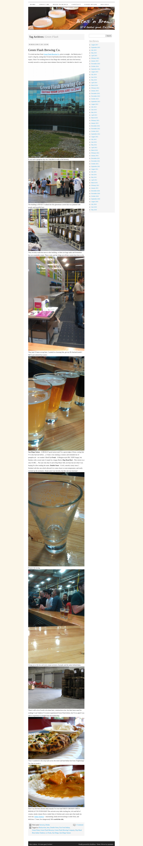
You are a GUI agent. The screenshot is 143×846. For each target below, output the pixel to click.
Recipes (105, 4)
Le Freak (48, 833)
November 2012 (95, 128)
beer (48, 827)
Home (33, 4)
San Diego (55, 833)
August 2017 (94, 45)
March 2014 (94, 85)
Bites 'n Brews (33, 844)
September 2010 (95, 199)
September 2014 (95, 69)
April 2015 (94, 55)
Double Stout (54, 827)
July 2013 (93, 107)
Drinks (48, 825)
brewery (42, 825)
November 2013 (95, 96)
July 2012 (93, 139)
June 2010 (94, 207)
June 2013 (94, 109)
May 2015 (94, 53)
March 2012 (94, 150)
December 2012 (95, 126)
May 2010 (94, 210)
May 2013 (94, 112)
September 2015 (95, 47)
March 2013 (94, 118)
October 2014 (95, 66)
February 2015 (95, 58)
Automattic (110, 844)
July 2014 (93, 74)
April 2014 (94, 82)
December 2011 (95, 158)
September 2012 (95, 134)
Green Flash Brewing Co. (44, 50)
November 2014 (95, 63)
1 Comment (79, 825)
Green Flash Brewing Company (65, 830)
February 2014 (95, 88)
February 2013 (95, 120)
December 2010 (95, 191)
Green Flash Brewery (47, 830)
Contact (76, 4)
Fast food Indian (64, 827)
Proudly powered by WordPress (87, 844)
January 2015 (94, 61)
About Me (44, 4)
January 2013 (94, 123)
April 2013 (94, 115)
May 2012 (94, 145)
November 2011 (95, 161)
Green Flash (36, 830)
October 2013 (95, 99)
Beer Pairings (60, 4)
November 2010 (95, 193)
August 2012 (94, 136)
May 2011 (94, 177)
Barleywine (42, 827)
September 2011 (95, 166)
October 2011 (94, 164)
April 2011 (94, 180)
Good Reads (90, 4)
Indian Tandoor (39, 816)
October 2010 (95, 196)
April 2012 (94, 147)
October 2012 (95, 131)
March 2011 (94, 182)
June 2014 (94, 77)
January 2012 (94, 155)
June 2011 (94, 174)
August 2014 (94, 72)
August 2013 (94, 104)
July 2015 (93, 50)
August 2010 (94, 201)
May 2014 (94, 80)
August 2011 (94, 169)
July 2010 (93, 204)
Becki (33, 44)
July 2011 (93, 172)
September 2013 (95, 101)
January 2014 (94, 91)
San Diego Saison (65, 833)
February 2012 (95, 153)
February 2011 (95, 185)
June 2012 (94, 142)
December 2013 (95, 93)
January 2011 (94, 188)
